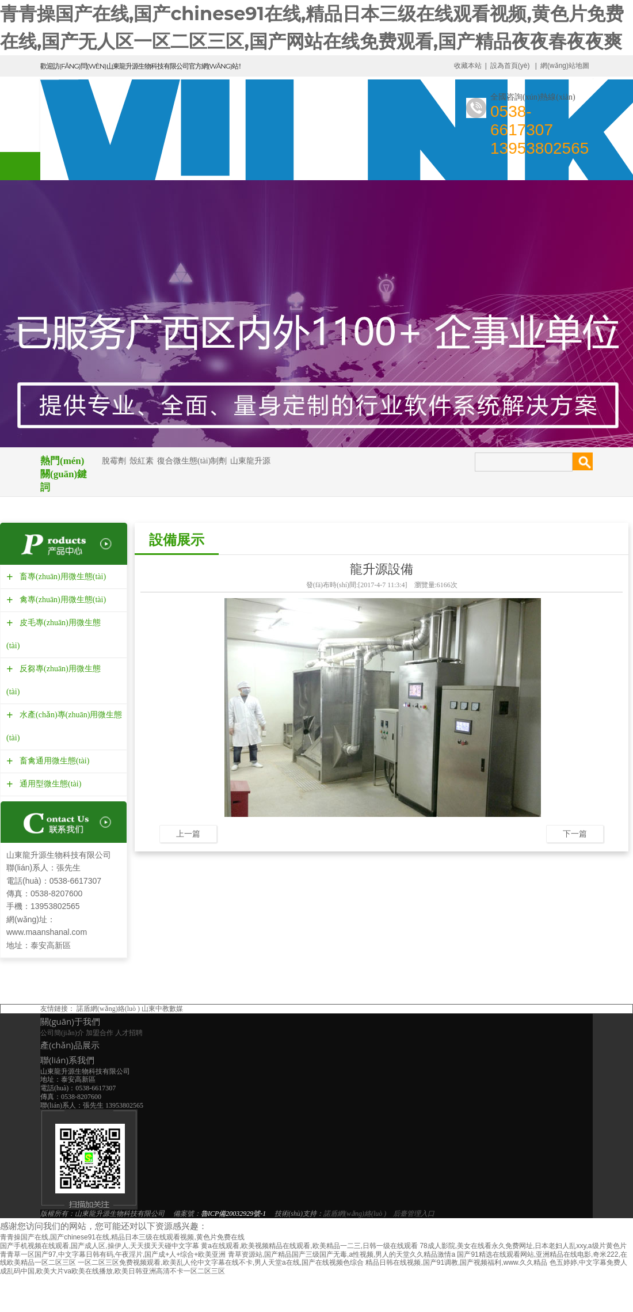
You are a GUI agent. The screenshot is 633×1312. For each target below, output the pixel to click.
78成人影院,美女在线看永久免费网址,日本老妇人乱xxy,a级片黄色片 (523, 1246)
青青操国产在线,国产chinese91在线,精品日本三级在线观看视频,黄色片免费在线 (122, 1237)
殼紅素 (141, 461)
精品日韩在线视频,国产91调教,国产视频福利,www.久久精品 (456, 1262)
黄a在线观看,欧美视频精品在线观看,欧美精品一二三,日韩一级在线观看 (309, 1246)
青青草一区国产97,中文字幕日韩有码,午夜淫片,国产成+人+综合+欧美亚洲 (113, 1254)
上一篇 (188, 833)
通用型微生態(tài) (49, 783)
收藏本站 (468, 66)
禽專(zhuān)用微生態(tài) (61, 599)
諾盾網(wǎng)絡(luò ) (108, 1009)
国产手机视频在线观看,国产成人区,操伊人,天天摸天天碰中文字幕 (99, 1246)
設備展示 (176, 539)
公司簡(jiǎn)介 (62, 1033)
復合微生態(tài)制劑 (192, 461)
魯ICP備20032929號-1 (233, 1214)
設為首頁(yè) (510, 66)
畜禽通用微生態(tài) (53, 760)
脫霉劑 (114, 461)
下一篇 (575, 833)
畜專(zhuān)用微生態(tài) (61, 576)
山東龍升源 (250, 461)
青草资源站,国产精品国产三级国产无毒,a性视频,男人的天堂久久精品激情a (341, 1254)
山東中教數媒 (162, 1009)
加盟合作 (99, 1033)
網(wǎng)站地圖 (564, 66)
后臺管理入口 (413, 1214)
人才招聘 (129, 1033)
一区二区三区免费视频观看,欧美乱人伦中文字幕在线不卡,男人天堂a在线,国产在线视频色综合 (221, 1262)
